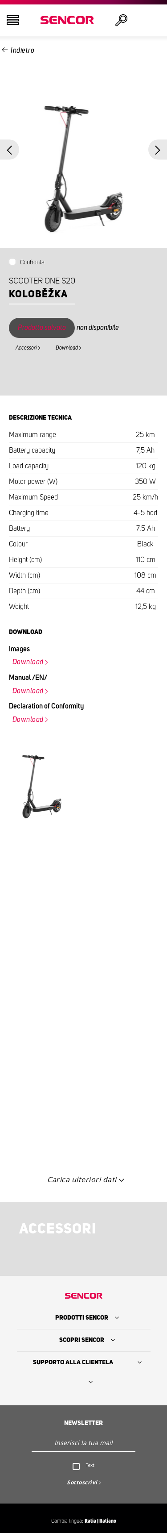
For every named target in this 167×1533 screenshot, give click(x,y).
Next (157, 150)
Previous (9, 150)
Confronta (32, 262)
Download (67, 347)
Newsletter (83, 1423)
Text (90, 1465)
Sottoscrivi (82, 1482)
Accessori (26, 347)
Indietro (22, 50)
